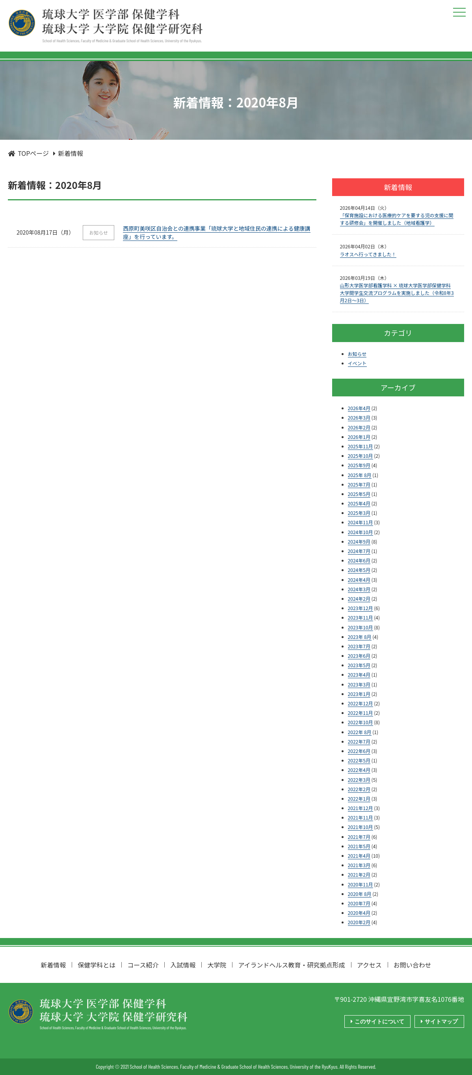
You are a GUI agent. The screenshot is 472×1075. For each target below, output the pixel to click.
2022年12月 (360, 703)
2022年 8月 (360, 732)
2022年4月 (359, 769)
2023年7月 (359, 646)
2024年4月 (359, 579)
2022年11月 (360, 712)
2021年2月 (359, 874)
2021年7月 (359, 836)
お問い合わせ (412, 965)
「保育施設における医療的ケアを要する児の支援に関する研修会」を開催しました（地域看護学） (396, 219)
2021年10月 (360, 826)
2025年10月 (360, 455)
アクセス (369, 965)
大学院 (216, 965)
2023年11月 (360, 617)
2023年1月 (359, 693)
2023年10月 (360, 627)
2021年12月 (360, 808)
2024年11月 (360, 522)
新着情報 (53, 965)
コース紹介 (142, 965)
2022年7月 (359, 741)
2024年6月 (359, 560)
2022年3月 (359, 779)
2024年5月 (359, 569)
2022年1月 (359, 798)
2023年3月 (359, 684)
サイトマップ (440, 1021)
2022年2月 (359, 789)
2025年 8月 (360, 475)
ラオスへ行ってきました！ (368, 254)
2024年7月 (359, 551)
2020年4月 (359, 912)
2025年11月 (360, 446)
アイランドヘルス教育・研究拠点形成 (291, 965)
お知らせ (357, 353)
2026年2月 (359, 427)
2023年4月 (359, 674)
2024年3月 (359, 589)
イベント (357, 363)
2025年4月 (359, 503)
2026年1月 (359, 436)
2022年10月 (360, 722)
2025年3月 (359, 512)
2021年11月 (360, 817)
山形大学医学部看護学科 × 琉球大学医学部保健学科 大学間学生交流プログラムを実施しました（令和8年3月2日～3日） (397, 292)
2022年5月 (359, 760)
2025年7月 (359, 484)
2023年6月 (359, 655)
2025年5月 (359, 493)
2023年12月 (360, 608)
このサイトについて (378, 1021)
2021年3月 (359, 865)
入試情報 (182, 965)
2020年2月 (359, 922)
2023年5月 (359, 665)
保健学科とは (96, 965)
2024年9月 (359, 541)
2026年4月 (359, 408)
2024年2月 (359, 598)
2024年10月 (360, 532)
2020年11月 (360, 884)
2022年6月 (359, 751)
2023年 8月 (360, 636)
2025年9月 (359, 465)
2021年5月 (359, 846)
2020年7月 (359, 903)
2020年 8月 (360, 893)
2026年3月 (359, 417)
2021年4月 (359, 855)
